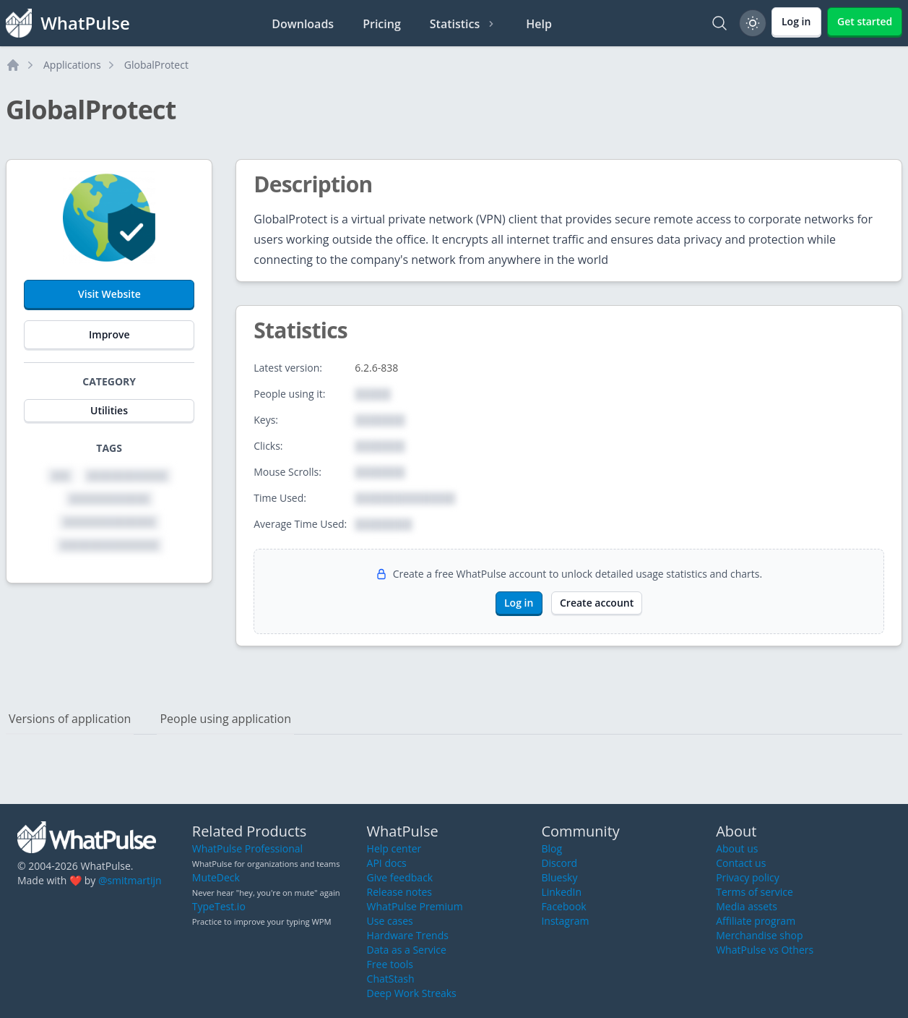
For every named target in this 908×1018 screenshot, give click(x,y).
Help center (394, 848)
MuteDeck (216, 877)
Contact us (741, 863)
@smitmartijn (130, 880)
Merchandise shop (759, 935)
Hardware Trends (408, 935)
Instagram (565, 921)
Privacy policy (747, 877)
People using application (225, 719)
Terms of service (754, 892)
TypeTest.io (219, 906)
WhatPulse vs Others (764, 950)
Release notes (399, 892)
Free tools (390, 964)
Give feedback (400, 877)
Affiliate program (755, 921)
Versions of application (70, 719)
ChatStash (391, 978)
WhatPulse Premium (415, 906)
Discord (559, 863)
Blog (551, 848)
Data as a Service (406, 950)
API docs (387, 863)
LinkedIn (561, 892)
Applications (72, 65)
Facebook (563, 906)
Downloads (303, 24)
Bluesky (559, 877)
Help (539, 24)
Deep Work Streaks (412, 993)
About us (737, 848)
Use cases (390, 921)
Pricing (382, 24)
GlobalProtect (156, 65)
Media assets (746, 906)
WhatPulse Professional (247, 848)
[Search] (719, 23)
